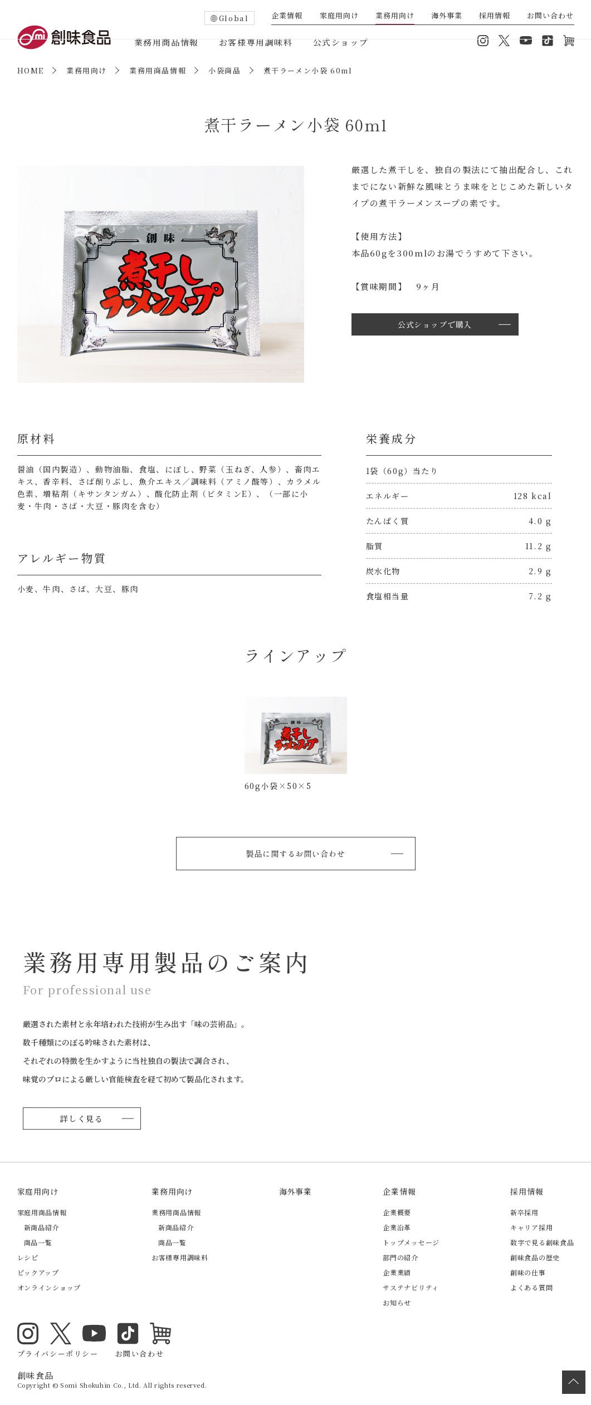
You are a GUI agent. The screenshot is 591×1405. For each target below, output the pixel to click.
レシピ (27, 1256)
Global (234, 18)
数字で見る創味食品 (542, 1241)
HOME (30, 70)
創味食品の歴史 (535, 1256)
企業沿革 (397, 1226)
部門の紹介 (400, 1256)
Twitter (504, 40)
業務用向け (394, 16)
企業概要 (397, 1211)
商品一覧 (38, 1241)
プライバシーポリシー (58, 1342)
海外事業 (446, 16)
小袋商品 (224, 70)
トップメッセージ (411, 1241)
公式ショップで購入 (435, 323)
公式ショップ (341, 42)
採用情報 (494, 16)
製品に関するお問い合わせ (295, 853)
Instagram (483, 40)
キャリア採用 (531, 1226)
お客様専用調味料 (256, 42)
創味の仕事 (528, 1271)
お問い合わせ (550, 16)
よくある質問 (531, 1286)
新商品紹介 (42, 1226)
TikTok (547, 40)
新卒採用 (524, 1211)
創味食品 (64, 37)
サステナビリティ (411, 1286)
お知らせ (397, 1302)
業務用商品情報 (166, 42)
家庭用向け (339, 16)
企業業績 (397, 1271)
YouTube (526, 40)
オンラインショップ (568, 40)
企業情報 (286, 16)
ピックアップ (38, 1271)
